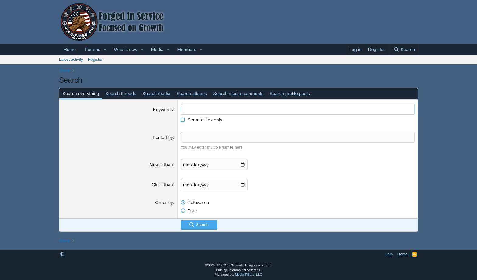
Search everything (80, 93)
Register (95, 59)
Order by (164, 202)
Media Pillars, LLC (248, 274)
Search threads (120, 93)
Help (389, 254)
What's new (126, 49)
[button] (105, 49)
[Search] (404, 49)
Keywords (163, 109)
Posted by (163, 137)
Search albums (191, 93)
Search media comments (238, 93)
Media (157, 49)
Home (70, 49)
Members (186, 49)
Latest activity (71, 59)
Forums (92, 49)
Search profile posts (290, 93)
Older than (162, 184)
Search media (156, 93)
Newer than (161, 164)
